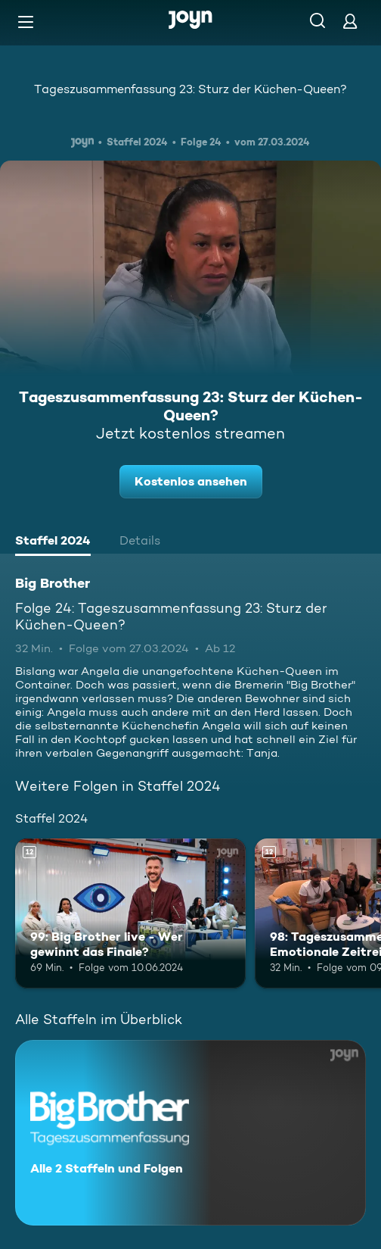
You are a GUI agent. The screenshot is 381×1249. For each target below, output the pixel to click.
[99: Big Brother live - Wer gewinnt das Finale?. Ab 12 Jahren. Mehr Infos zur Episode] (130, 913)
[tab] (53, 542)
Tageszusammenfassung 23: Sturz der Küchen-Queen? (190, 89)
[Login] (350, 21)
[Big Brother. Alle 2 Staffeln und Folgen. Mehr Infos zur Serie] (190, 1133)
